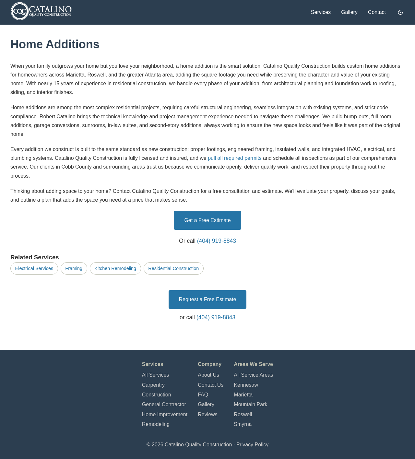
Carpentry (153, 385)
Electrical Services (34, 268)
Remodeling (156, 424)
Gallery (349, 12)
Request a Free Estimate (207, 299)
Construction (156, 394)
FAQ (203, 394)
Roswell (243, 414)
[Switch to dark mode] (400, 12)
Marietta (243, 394)
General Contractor (164, 404)
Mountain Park (250, 404)
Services (321, 12)
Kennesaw (246, 385)
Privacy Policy (252, 444)
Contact (377, 12)
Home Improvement (165, 414)
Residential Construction (173, 268)
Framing (73, 268)
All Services (155, 375)
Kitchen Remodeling (115, 268)
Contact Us (210, 385)
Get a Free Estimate (207, 220)
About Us (208, 375)
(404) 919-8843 (216, 241)
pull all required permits (234, 158)
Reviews (207, 414)
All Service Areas (253, 375)
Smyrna (243, 424)
